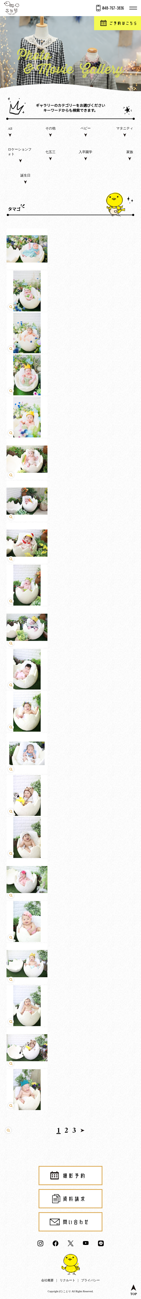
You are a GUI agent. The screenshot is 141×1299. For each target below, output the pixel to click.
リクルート (67, 1280)
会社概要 (47, 1280)
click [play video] (70, 618)
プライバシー (90, 1280)
